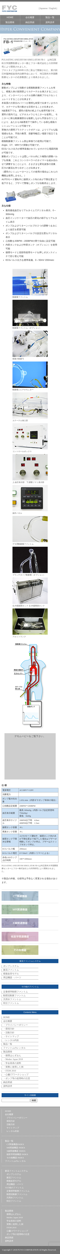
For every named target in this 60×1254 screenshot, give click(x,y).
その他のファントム (14, 1187)
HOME (10, 17)
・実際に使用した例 (13, 1067)
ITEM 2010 (11, 1227)
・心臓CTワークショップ (15, 1074)
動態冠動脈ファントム (14, 995)
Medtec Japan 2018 (15, 1217)
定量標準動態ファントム (15, 992)
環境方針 (11, 1121)
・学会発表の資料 (12, 1063)
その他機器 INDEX (15, 1157)
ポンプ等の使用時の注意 (18, 1234)
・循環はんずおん (12, 1055)
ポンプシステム (11, 966)
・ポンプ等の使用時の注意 (16, 1078)
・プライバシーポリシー (15, 1025)
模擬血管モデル (11, 974)
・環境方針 (8, 1029)
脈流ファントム (11, 970)
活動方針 (11, 1124)
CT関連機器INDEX (15, 1144)
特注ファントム (11, 1003)
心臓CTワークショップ (17, 1231)
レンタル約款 (13, 1131)
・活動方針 (8, 1032)
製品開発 (9, 22)
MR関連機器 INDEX (16, 1147)
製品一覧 (49, 17)
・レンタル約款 (11, 1040)
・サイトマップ (11, 1036)
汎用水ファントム (12, 999)
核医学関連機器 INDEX (17, 1154)
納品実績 (29, 22)
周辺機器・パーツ (12, 977)
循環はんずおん (14, 1214)
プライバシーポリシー (17, 1118)
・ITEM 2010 (9, 1071)
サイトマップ (13, 1128)
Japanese (44, 8)
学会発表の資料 (14, 1221)
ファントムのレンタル (14, 1048)
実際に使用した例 (15, 1224)
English (52, 8)
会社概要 (29, 17)
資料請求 (49, 22)
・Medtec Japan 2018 (13, 1059)
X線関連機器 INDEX (16, 1151)
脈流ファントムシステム (16, 1171)
